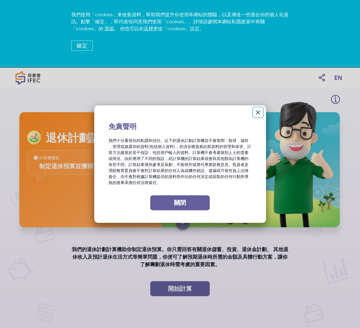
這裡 (148, 29)
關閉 (180, 202)
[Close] (258, 112)
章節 (109, 29)
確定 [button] (82, 45)
